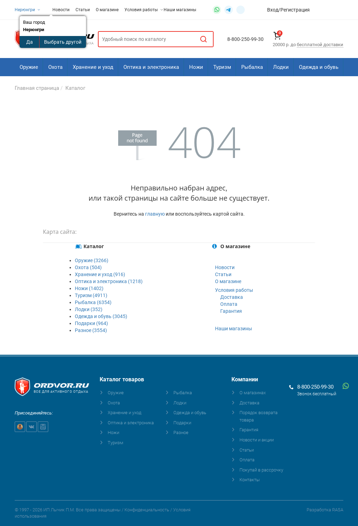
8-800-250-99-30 (315, 387)
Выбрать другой (62, 42)
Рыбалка (252, 67)
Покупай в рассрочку (261, 470)
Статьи (83, 9)
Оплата (228, 304)
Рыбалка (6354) (93, 302)
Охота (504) (88, 267)
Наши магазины (180, 9)
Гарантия (231, 311)
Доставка (231, 297)
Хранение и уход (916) (100, 274)
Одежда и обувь (318, 67)
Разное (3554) (91, 330)
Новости (61, 9)
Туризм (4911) (91, 295)
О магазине (107, 9)
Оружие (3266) (91, 260)
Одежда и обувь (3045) (101, 316)
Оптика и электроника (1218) (109, 281)
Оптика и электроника (151, 67)
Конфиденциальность (146, 509)
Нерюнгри (28, 9)
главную (155, 214)
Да (29, 42)
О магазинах (252, 392)
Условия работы (143, 9)
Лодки (281, 67)
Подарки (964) (91, 323)
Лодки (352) (88, 309)
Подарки (182, 422)
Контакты (249, 479)
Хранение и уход (93, 67)
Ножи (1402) (89, 288)
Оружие (29, 67)
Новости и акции (256, 439)
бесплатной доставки (320, 44)
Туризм (222, 67)
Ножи (196, 67)
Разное (180, 432)
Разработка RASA (325, 509)
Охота (55, 67)
